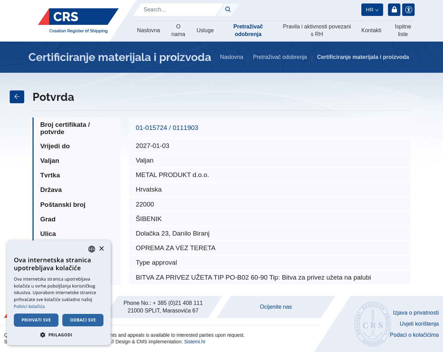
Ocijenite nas (276, 307)
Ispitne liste (403, 30)
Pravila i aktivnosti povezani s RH (317, 30)
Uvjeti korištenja (419, 324)
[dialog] (59, 292)
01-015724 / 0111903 (167, 127)
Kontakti (371, 30)
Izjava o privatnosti (416, 313)
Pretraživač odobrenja (248, 30)
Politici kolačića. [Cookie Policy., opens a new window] (30, 306)
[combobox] (91, 249)
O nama (178, 30)
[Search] (178, 9)
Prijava (394, 9)
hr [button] (369, 9)
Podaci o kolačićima (414, 335)
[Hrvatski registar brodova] (78, 20)
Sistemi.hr (195, 341)
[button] (59, 334)
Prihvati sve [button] (36, 320)
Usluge (205, 30)
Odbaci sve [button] (83, 320)
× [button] (101, 249)
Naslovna (148, 30)
